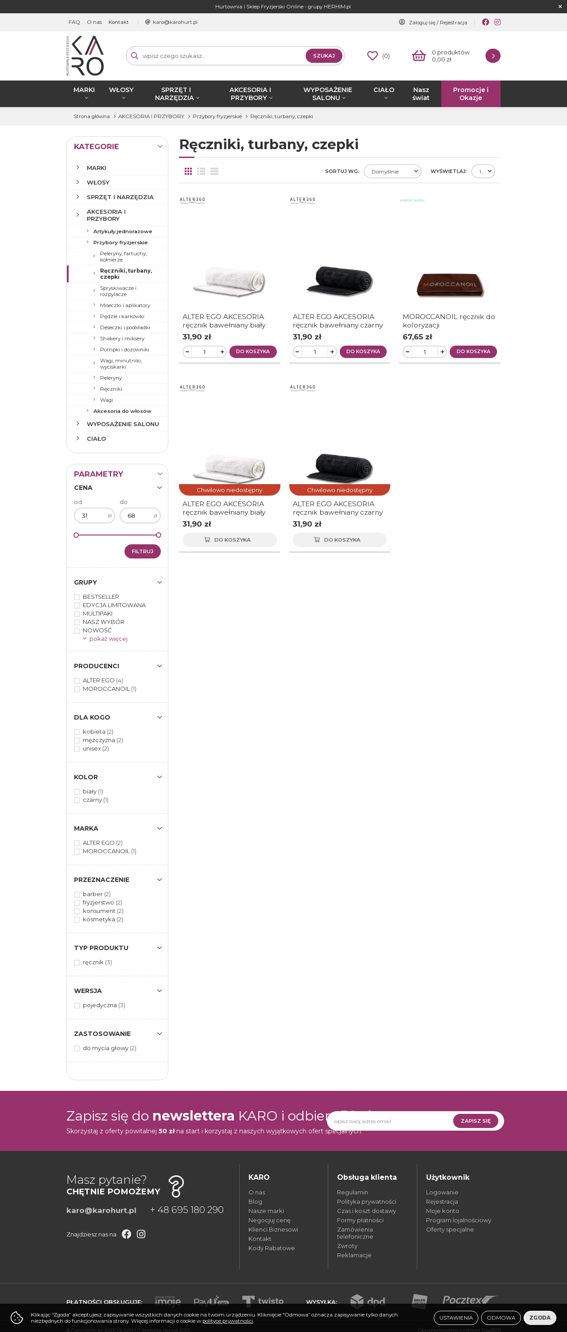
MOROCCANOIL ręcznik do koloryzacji (449, 320)
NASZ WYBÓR (103, 621)
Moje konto (442, 1210)
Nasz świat (421, 94)
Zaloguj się (422, 22)
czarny (96, 799)
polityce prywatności (227, 1321)
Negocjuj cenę (270, 1220)
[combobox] (393, 171)
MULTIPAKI (98, 613)
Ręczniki (111, 389)
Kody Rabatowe (272, 1247)
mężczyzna (103, 739)
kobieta (98, 731)
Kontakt (119, 22)
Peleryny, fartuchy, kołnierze (123, 256)
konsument (103, 910)
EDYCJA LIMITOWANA (114, 604)
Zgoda (540, 1318)
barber (97, 893)
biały (93, 791)
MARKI (84, 90)
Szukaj (324, 56)
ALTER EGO (103, 680)
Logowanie (442, 1192)
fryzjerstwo (102, 902)
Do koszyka (253, 351)
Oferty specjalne (450, 1229)
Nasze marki (266, 1210)
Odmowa (501, 1318)
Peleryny (111, 378)
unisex (96, 748)
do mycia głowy (109, 1047)
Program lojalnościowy (458, 1220)
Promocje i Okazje (471, 94)
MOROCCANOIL (109, 688)
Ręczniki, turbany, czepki (126, 274)
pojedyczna (104, 1005)
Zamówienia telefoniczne (355, 1233)
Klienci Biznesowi (273, 1229)
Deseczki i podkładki (125, 327)
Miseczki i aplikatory (125, 305)
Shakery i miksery (122, 338)
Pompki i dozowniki (124, 349)
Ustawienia (456, 1318)
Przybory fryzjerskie (120, 242)
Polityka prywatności (366, 1201)
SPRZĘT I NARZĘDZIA (174, 94)
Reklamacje (354, 1255)
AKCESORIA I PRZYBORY (250, 94)
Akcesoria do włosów (122, 411)
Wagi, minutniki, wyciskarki (121, 364)
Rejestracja (453, 22)
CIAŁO (383, 90)
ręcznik (97, 962)
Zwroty (347, 1245)
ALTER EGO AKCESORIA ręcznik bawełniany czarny (338, 320)
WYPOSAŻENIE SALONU (327, 94)
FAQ (74, 22)
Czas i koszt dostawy (366, 1210)
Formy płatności (360, 1220)
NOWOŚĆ (97, 630)
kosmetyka (103, 919)
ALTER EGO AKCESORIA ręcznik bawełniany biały (224, 320)
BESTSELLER (101, 596)
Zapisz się (476, 1121)
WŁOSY (121, 90)
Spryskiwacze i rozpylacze (118, 291)
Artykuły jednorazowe (122, 231)
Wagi (106, 400)
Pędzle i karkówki (122, 316)
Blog (255, 1201)
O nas (94, 22)
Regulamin (352, 1192)
